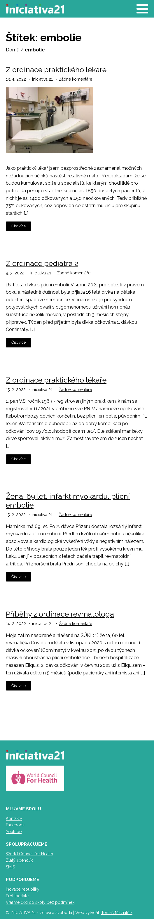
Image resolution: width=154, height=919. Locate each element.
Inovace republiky (22, 889)
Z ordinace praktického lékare (56, 69)
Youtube (14, 831)
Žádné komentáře (75, 79)
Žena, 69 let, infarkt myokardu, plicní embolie (68, 500)
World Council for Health (29, 853)
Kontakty (14, 818)
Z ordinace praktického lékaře (56, 379)
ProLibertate (17, 896)
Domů (13, 50)
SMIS (10, 867)
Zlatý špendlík (19, 860)
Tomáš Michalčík (116, 912)
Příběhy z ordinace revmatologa (60, 614)
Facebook (15, 825)
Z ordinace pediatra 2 (42, 263)
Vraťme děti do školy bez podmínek (40, 902)
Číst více (18, 226)
